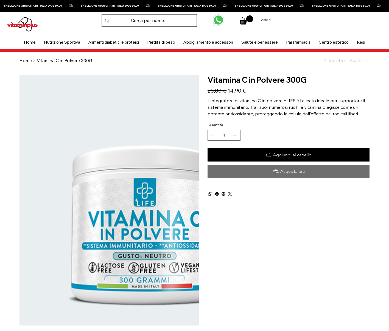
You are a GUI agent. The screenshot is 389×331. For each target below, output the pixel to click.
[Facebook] (217, 194)
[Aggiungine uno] (235, 135)
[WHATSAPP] (218, 20)
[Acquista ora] (289, 171)
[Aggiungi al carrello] (289, 155)
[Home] (25, 60)
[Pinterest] (223, 194)
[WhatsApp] (210, 194)
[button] (62, 42)
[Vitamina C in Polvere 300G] (64, 60)
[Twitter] (230, 194)
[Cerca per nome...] (148, 20)
